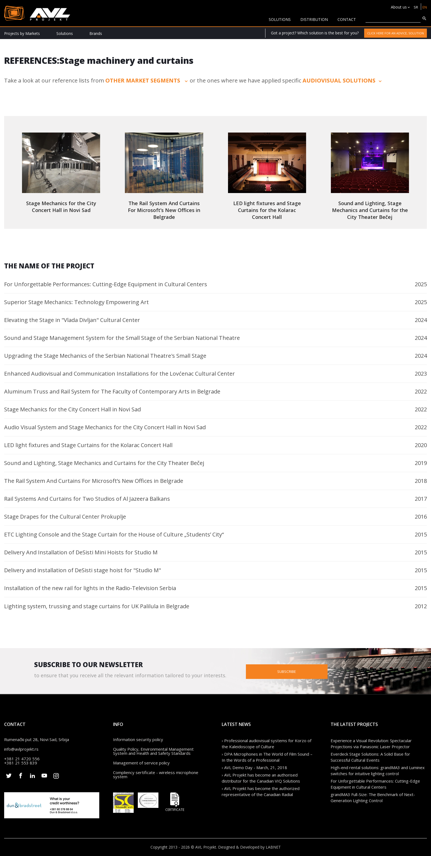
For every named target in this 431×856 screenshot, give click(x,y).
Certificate (175, 801)
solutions (280, 19)
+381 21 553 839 (20, 763)
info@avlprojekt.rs (21, 749)
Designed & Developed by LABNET (249, 847)
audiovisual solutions (343, 80)
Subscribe (310, 671)
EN (424, 7)
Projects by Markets (22, 33)
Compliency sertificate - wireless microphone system (155, 774)
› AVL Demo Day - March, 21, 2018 (254, 767)
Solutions (64, 33)
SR (415, 7)
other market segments (147, 80)
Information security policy (138, 739)
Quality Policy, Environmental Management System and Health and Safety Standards (153, 751)
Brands (95, 33)
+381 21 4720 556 (22, 758)
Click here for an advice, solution (395, 33)
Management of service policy (141, 763)
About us (398, 7)
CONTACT (346, 19)
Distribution (314, 19)
